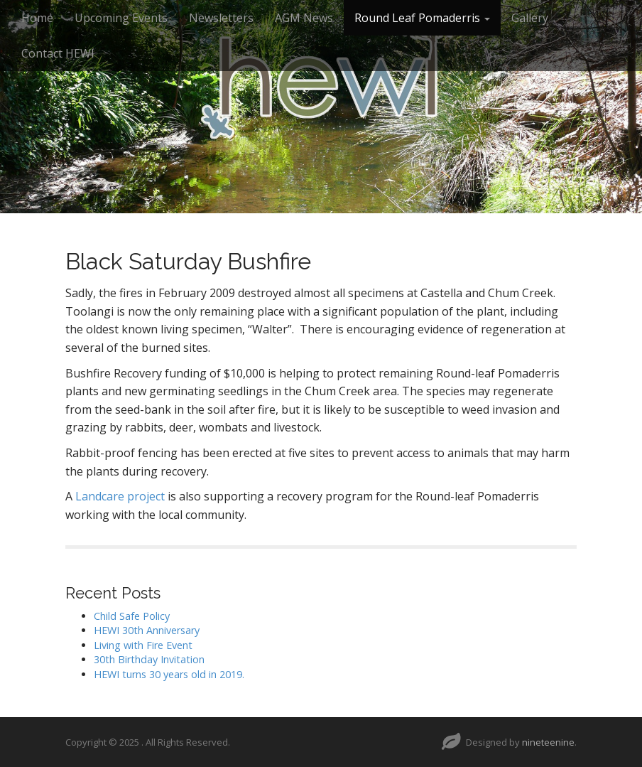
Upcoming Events (121, 18)
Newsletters (221, 18)
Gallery (529, 18)
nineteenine (548, 742)
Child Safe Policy (132, 616)
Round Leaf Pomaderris (422, 18)
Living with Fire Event (143, 645)
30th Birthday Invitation (149, 659)
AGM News (304, 18)
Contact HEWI (57, 53)
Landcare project (120, 496)
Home (37, 18)
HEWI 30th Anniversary (147, 630)
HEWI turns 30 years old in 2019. (169, 674)
